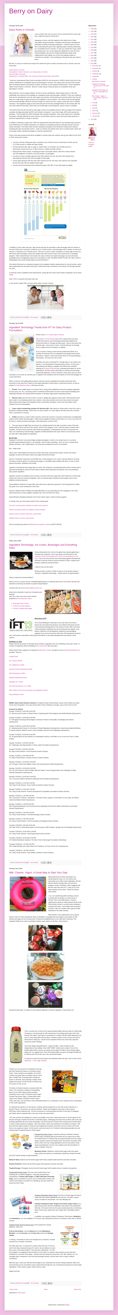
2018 (92, 50)
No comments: (34, 317)
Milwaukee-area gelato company (40, 524)
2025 (92, 31)
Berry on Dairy (31, 11)
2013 (92, 63)
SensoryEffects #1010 (16, 694)
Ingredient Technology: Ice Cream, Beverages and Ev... (100, 91)
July (93, 79)
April (93, 108)
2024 (92, 34)
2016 (92, 55)
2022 (92, 39)
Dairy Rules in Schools (21, 29)
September (95, 74)
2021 (92, 42)
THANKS (44, 1061)
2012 (92, 119)
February (95, 113)
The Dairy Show (42, 646)
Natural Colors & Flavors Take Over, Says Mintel (25, 514)
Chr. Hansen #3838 (15, 661)
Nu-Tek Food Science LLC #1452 (20, 686)
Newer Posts (13, 1289)
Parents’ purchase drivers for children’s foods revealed (27, 510)
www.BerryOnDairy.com (72, 650)
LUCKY (34, 1061)
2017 (92, 53)
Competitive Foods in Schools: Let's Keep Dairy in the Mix (28, 72)
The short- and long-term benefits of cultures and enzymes (28, 505)
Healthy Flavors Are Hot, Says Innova (21, 518)
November (95, 68)
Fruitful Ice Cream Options (21, 606)
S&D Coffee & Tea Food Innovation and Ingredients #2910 (28, 690)
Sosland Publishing (50, 368)
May (93, 105)
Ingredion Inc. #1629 (16, 682)
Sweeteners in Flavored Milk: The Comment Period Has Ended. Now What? (34, 76)
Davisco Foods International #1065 (20, 669)
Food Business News (23, 385)
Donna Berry (93, 139)
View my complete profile (91, 144)
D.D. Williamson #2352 (16, 665)
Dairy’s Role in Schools (16, 70)
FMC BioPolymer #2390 (17, 673)
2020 (92, 45)
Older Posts (77, 1289)
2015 (92, 58)
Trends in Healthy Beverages (22, 608)
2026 (92, 29)
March (94, 110)
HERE (11, 275)
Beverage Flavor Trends (21, 603)
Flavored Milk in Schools (17, 74)
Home (46, 1289)
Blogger (67, 1305)
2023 (92, 37)
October (94, 71)
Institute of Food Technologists (49, 339)
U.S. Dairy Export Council (54, 335)
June (94, 102)
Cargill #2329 (13, 656)
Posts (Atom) (21, 1293)
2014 (92, 61)
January (94, 116)
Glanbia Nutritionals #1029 (18, 677)
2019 (92, 47)
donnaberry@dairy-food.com (32, 588)
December (95, 66)
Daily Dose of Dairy (45, 650)
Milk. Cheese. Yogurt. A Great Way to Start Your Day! (38, 872)
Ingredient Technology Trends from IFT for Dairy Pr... (100, 85)
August (94, 76)
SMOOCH (27, 1061)
